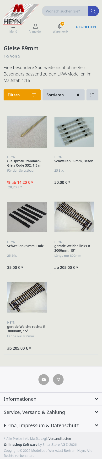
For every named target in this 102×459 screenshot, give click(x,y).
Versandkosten (59, 438)
